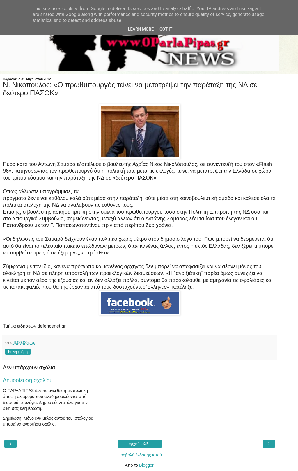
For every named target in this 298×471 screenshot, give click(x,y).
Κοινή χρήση (18, 352)
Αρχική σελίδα (140, 444)
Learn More (141, 29)
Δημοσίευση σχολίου (28, 380)
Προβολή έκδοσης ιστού (140, 455)
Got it (165, 29)
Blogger (146, 465)
